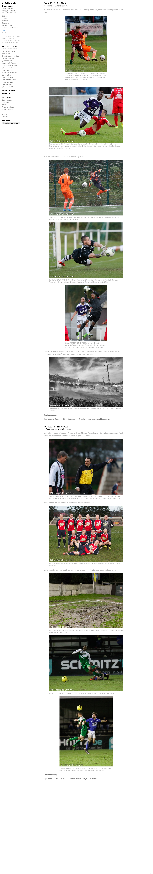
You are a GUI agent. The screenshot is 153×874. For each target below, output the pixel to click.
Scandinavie (6, 112)
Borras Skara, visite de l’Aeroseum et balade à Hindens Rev (10, 51)
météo (72, 779)
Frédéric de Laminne (9, 5)
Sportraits (5, 23)
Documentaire (7, 100)
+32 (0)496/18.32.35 (9, 12)
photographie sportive (101, 419)
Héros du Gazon (68, 419)
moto (88, 419)
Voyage (4, 114)
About (4, 32)
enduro (51, 419)
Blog (3, 30)
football (58, 419)
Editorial (5, 16)
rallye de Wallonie (90, 779)
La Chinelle (80, 419)
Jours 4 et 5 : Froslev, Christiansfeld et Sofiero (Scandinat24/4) (10, 65)
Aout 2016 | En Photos (56, 3)
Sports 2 (5, 21)
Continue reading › (51, 415)
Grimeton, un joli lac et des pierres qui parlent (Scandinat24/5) (11, 58)
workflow (5, 116)
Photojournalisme (8, 107)
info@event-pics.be (8, 10)
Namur (78, 779)
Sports (4, 18)
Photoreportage (7, 109)
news (4, 105)
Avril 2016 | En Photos (56, 426)
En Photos (5, 102)
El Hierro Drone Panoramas (11, 28)
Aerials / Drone (7, 25)
